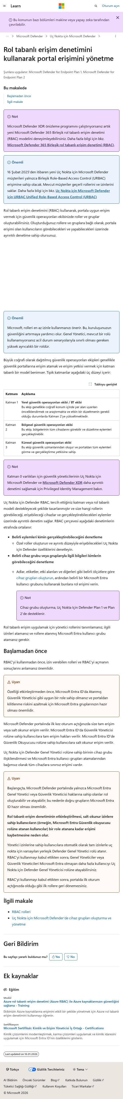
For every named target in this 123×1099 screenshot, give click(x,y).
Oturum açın (110, 6)
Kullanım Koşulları (54, 1086)
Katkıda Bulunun (76, 1080)
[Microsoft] (61, 6)
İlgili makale (15, 102)
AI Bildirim (10, 1080)
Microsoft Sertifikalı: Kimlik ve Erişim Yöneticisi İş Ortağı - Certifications (54, 1028)
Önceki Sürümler (34, 1080)
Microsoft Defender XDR (62, 482)
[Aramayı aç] (96, 6)
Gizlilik (97, 1080)
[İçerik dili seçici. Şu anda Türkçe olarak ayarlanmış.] (12, 1069)
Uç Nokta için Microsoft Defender (73, 36)
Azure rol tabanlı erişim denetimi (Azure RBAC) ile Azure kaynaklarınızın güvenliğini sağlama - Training (61, 1003)
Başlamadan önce (19, 96)
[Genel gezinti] (4, 6)
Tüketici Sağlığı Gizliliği (19, 1086)
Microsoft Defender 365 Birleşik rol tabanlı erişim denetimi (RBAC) (60, 144)
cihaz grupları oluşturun (34, 577)
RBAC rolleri (21, 911)
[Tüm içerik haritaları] (7, 36)
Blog (54, 1080)
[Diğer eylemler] (115, 36)
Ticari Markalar (82, 1086)
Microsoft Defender (29, 36)
